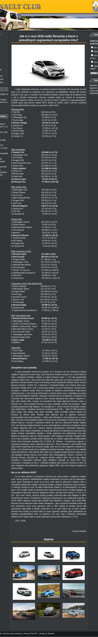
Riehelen (51, 633)
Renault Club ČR (30, 633)
